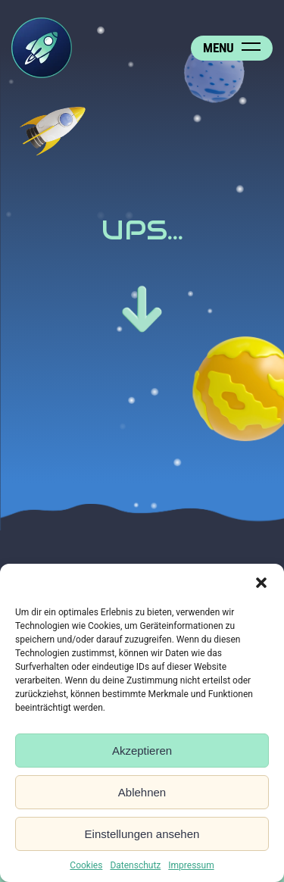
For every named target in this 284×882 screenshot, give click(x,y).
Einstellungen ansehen (142, 833)
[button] (261, 582)
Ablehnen (142, 792)
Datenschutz (135, 865)
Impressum (191, 865)
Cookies (86, 865)
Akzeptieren (142, 750)
